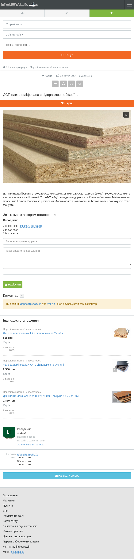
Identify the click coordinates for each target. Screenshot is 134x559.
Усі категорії (14, 34)
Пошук (67, 55)
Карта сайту (10, 521)
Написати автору (67, 475)
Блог (6, 510)
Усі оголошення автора (30, 444)
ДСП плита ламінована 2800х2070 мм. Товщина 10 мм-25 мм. (41, 396)
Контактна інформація (16, 546)
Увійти (51, 303)
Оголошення (10, 495)
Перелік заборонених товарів (21, 541)
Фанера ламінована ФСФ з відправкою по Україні (33, 364)
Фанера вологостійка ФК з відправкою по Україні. (33, 333)
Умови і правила (13, 531)
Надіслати (13, 284)
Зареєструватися (30, 303)
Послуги (8, 505)
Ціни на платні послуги (17, 536)
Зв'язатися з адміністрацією (20, 526)
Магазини (9, 500)
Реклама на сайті (13, 515)
